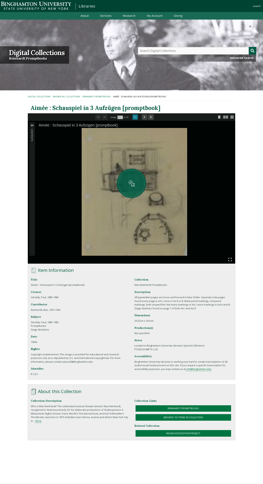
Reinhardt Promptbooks (28, 58)
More (38, 421)
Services (106, 15)
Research (129, 15)
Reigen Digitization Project (183, 433)
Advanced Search (241, 58)
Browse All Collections (66, 96)
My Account (155, 15)
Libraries (87, 6)
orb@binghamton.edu (198, 369)
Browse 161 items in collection (183, 417)
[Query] (197, 50)
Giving (178, 15)
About (85, 15)
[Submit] (252, 50)
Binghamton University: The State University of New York (36, 6)
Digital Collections (37, 52)
